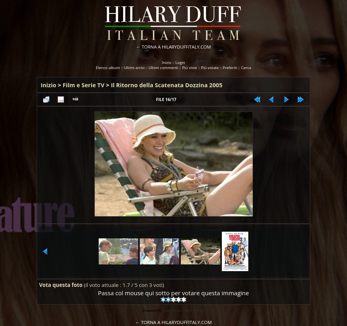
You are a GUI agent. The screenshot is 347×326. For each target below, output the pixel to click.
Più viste (189, 67)
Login (180, 62)
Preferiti (230, 67)
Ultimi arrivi (134, 67)
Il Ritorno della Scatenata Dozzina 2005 (166, 85)
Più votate (210, 67)
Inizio (166, 62)
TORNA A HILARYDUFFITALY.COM (176, 47)
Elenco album (108, 67)
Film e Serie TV (84, 85)
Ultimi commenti (163, 67)
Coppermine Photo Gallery (183, 311)
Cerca (246, 67)
